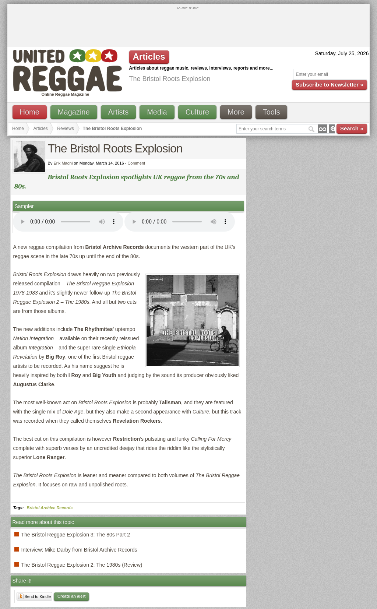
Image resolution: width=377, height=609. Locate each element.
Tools (271, 112)
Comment (136, 163)
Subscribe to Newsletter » (329, 84)
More (236, 112)
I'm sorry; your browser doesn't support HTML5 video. (68, 222)
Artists (118, 112)
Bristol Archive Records (50, 508)
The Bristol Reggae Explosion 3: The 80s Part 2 (75, 535)
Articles (41, 128)
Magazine (74, 112)
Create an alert (71, 596)
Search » (351, 128)
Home (29, 112)
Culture (197, 112)
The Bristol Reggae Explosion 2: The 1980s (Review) (81, 565)
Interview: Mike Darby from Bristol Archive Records (79, 550)
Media (157, 112)
